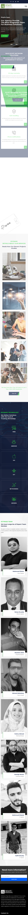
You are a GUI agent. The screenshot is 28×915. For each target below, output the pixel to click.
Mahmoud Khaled (18, 815)
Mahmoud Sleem (18, 571)
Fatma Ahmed (19, 734)
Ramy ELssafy (19, 612)
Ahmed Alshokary (18, 693)
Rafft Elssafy (19, 855)
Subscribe (14, 879)
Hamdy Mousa (19, 774)
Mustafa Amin (19, 652)
